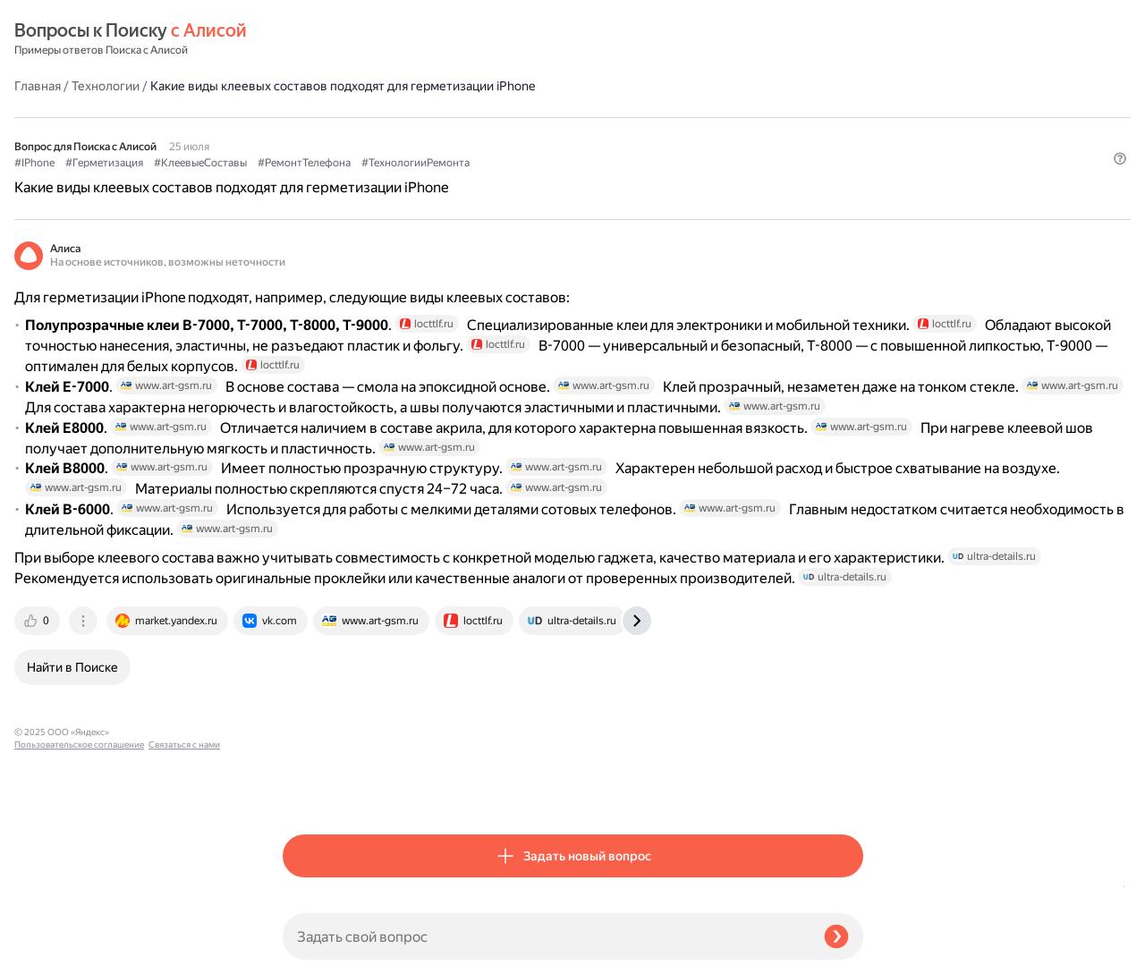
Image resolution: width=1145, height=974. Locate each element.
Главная (306, 39)
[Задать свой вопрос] (546, 936)
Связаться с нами (50, 953)
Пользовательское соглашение (79, 940)
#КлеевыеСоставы (468, 117)
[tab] (307, 789)
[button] (852, 146)
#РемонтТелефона (572, 117)
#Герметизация (372, 117)
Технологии (374, 39)
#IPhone (303, 117)
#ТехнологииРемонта (684, 117)
